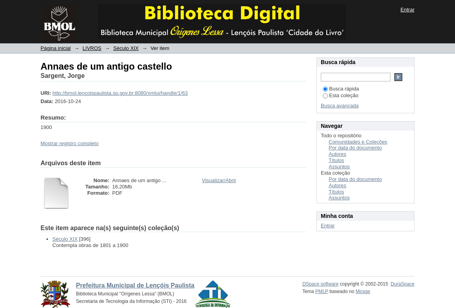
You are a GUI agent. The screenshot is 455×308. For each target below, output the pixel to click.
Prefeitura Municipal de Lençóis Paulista (135, 285)
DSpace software (320, 284)
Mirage (363, 291)
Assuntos (339, 167)
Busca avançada (340, 106)
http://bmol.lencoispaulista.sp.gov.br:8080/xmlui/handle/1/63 (120, 93)
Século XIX (126, 48)
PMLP (321, 291)
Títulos (336, 160)
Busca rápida (341, 89)
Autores (337, 154)
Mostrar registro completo (69, 143)
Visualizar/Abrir (219, 180)
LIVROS (92, 48)
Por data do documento (355, 148)
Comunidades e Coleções (358, 142)
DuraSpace (402, 284)
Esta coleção (340, 95)
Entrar (407, 10)
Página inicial (56, 48)
